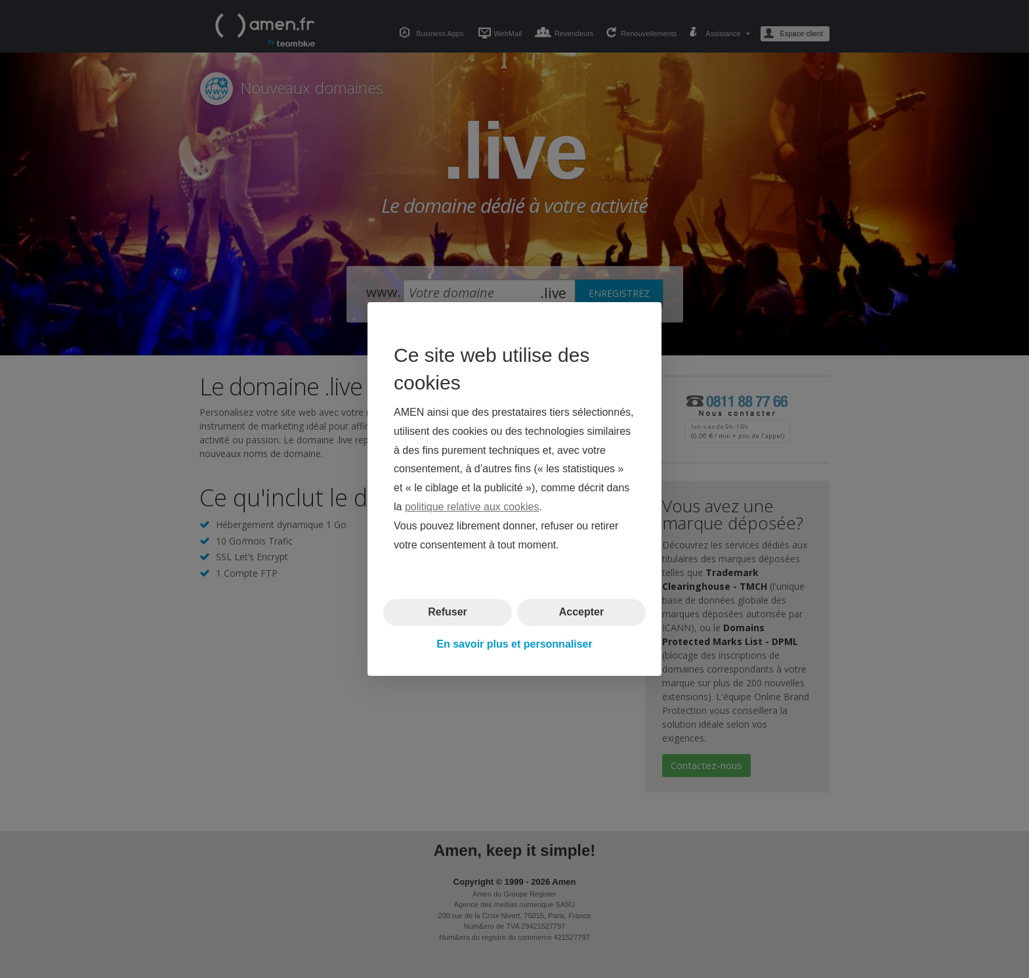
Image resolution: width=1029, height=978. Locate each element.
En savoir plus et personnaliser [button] (514, 644)
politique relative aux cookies (472, 506)
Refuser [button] (447, 611)
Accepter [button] (581, 611)
